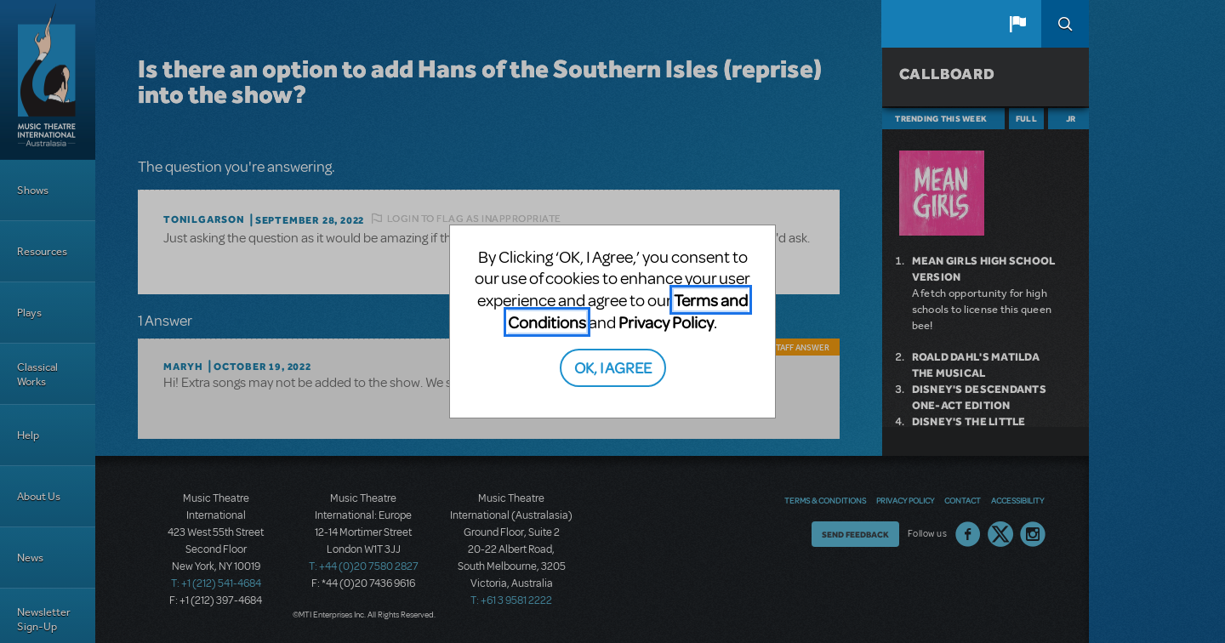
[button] (1017, 24)
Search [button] (1065, 24)
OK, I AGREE (613, 367)
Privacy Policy (666, 322)
